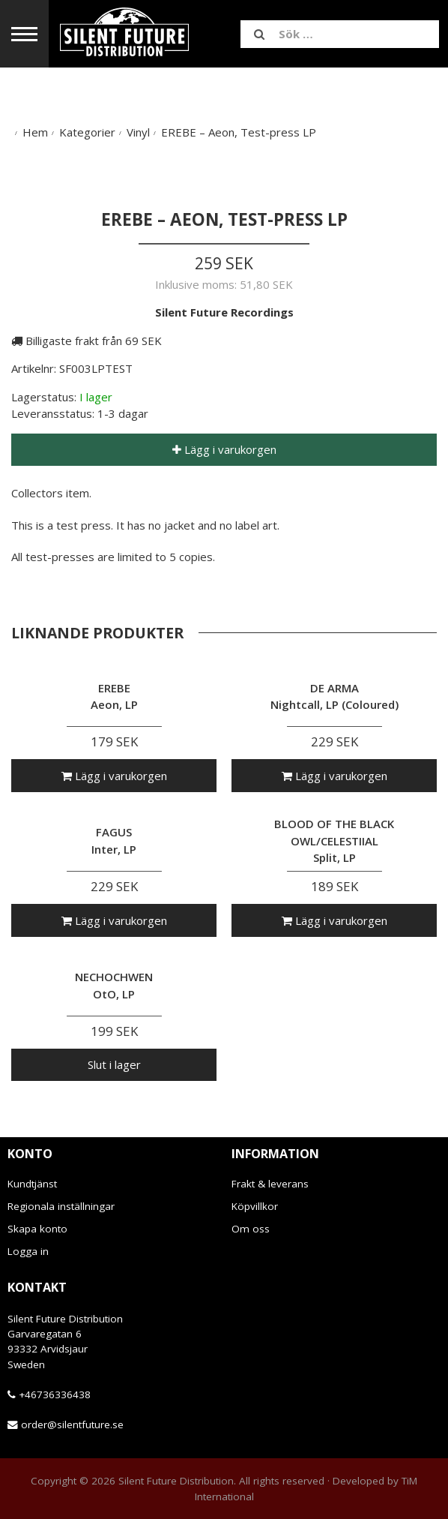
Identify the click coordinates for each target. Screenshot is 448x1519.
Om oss (250, 1228)
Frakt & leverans (270, 1183)
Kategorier (87, 132)
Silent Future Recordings (224, 312)
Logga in (28, 1251)
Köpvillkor (254, 1206)
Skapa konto (37, 1228)
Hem (35, 132)
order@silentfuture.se (72, 1424)
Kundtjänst (32, 1183)
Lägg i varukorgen (224, 449)
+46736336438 (55, 1394)
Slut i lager (114, 1064)
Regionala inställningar (61, 1206)
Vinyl (138, 132)
